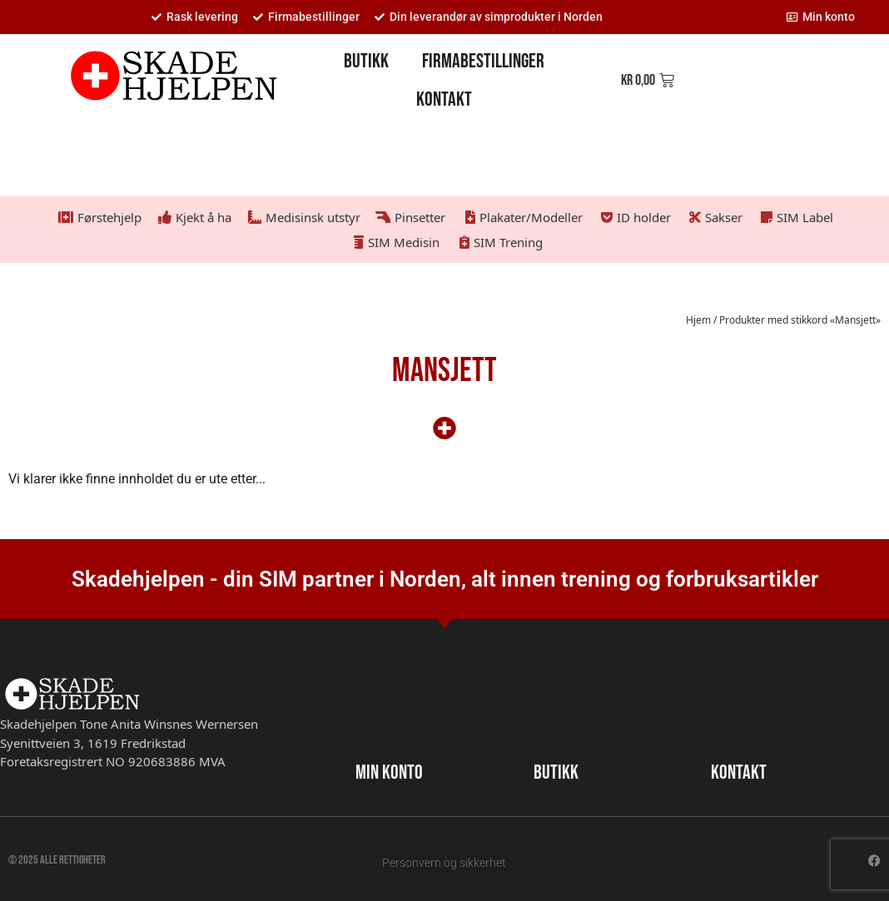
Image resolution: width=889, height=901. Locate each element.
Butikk (366, 61)
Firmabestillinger (483, 61)
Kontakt (444, 99)
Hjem (698, 320)
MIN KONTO (389, 772)
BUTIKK (556, 772)
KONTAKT (739, 772)
